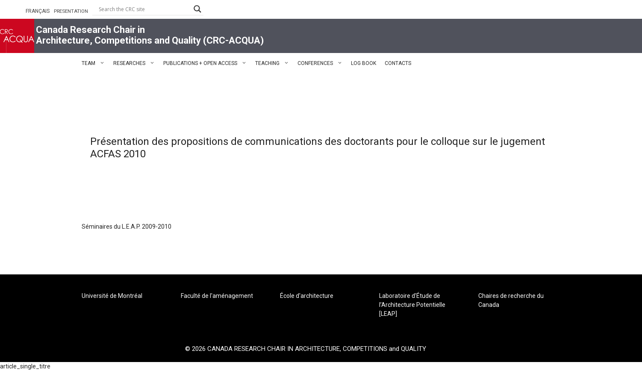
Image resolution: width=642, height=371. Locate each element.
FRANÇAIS (38, 11)
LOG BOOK (363, 63)
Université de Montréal (112, 295)
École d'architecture (306, 295)
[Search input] (144, 9)
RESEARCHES (136, 63)
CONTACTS (398, 63)
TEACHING (274, 63)
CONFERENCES (322, 63)
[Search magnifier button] (197, 9)
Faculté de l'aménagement (217, 295)
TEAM (95, 63)
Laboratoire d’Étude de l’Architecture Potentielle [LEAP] (412, 304)
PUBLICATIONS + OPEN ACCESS (207, 63)
